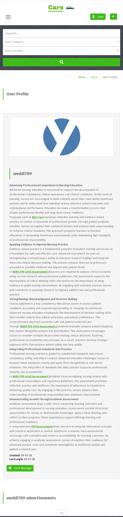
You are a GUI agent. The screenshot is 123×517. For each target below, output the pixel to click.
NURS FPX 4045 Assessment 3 (31, 376)
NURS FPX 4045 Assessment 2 (39, 326)
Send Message (20, 468)
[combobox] (61, 42)
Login (97, 16)
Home (81, 77)
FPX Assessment (41, 426)
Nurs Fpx (37, 217)
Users (94, 77)
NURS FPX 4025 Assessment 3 (31, 271)
